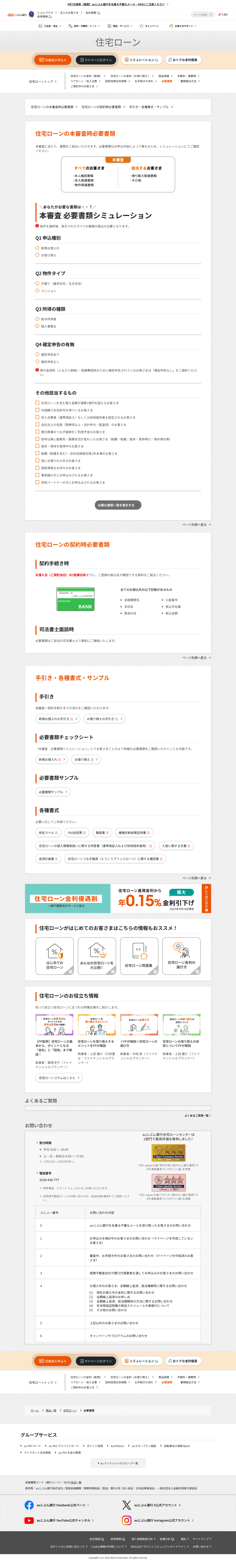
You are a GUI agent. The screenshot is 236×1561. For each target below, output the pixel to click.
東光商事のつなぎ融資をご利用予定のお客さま (73, 432)
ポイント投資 (95, 1446)
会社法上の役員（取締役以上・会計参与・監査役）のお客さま (83, 424)
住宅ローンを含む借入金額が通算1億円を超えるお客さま (80, 403)
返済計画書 (48, 858)
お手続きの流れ (144, 81)
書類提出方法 (188, 81)
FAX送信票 (77, 832)
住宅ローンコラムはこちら (57, 1077)
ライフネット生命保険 (37, 1452)
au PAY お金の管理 (69, 1452)
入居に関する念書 (176, 845)
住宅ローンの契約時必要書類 (101, 107)
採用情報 (44, 16)
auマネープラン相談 (144, 1446)
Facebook (61, 1505)
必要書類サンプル (51, 792)
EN (225, 14)
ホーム (35, 1410)
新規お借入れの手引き (56, 718)
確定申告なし (50, 362)
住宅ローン (70, 1410)
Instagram (162, 1520)
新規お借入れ (50, 248)
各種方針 (167, 1539)
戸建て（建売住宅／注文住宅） (62, 283)
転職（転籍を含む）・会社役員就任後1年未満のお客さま (79, 453)
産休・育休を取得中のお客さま (62, 446)
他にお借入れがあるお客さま (61, 461)
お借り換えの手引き (102, 718)
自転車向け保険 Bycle (177, 1446)
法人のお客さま (69, 12)
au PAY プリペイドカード (64, 1446)
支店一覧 (76, 1482)
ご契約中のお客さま (82, 86)
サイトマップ (201, 1539)
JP (219, 14)
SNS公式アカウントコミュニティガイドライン (158, 1546)
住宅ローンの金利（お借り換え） (130, 76)
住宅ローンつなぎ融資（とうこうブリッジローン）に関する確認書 (115, 858)
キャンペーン (152, 26)
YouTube (63, 1520)
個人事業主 (48, 326)
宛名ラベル (48, 832)
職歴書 (102, 832)
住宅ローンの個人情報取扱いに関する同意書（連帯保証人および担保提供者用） (95, 845)
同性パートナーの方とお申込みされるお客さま (73, 482)
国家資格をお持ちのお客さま (61, 468)
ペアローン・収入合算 (83, 81)
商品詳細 (163, 76)
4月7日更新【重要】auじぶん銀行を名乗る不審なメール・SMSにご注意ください (116, 4)
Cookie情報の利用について (107, 1546)
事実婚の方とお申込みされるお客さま (67, 475)
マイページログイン (98, 60)
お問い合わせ (201, 1546)
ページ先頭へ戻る (194, 524)
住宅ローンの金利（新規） (86, 76)
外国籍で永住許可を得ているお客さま (67, 410)
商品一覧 (51, 1410)
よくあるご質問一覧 (197, 1115)
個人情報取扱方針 (142, 1539)
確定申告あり (50, 354)
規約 (183, 1539)
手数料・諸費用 (186, 76)
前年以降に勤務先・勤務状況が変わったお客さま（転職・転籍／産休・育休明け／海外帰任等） (106, 439)
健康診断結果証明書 (134, 832)
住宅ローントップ (41, 81)
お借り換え (48, 255)
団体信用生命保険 (115, 81)
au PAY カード (32, 1446)
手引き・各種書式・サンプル (149, 107)
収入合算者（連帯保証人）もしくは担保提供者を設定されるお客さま (88, 417)
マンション (48, 291)
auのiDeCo (117, 1446)
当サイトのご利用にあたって (67, 1546)
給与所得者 (48, 319)
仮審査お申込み (55, 60)
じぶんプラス (45, 12)
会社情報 (93, 12)
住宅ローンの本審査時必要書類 (52, 107)
